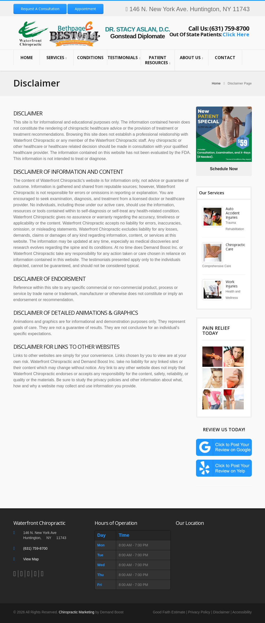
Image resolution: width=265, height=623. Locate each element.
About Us (191, 58)
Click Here (236, 34)
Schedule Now (224, 169)
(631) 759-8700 (229, 28)
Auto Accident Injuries (233, 213)
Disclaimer (221, 614)
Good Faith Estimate (169, 614)
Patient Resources (157, 60)
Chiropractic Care (235, 246)
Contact (225, 57)
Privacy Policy (199, 614)
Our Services (211, 192)
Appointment (85, 8)
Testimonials (124, 58)
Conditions (90, 57)
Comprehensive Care (216, 266)
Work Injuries (232, 283)
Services (56, 58)
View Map (31, 561)
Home (27, 57)
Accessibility (242, 614)
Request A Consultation (40, 8)
